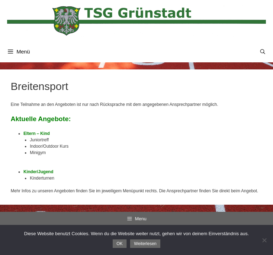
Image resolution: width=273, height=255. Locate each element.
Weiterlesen (145, 243)
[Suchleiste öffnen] (262, 51)
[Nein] (264, 240)
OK (120, 243)
